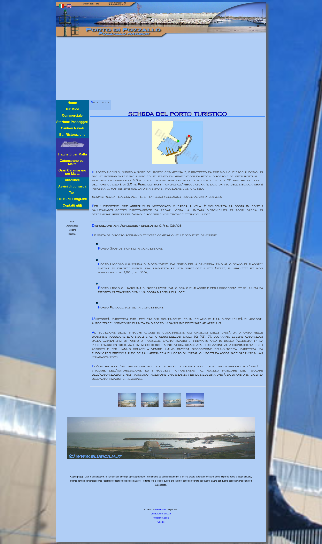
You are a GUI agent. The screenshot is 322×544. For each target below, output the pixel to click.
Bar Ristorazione (72, 134)
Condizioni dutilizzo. (161, 513)
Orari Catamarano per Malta (72, 172)
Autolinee (72, 180)
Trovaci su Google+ (161, 517)
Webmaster (160, 509)
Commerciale (72, 115)
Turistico (72, 109)
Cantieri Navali (72, 128)
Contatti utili (72, 205)
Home (72, 103)
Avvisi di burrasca (72, 186)
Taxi (72, 192)
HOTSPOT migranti (72, 199)
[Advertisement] (161, 69)
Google (161, 522)
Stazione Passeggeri (72, 122)
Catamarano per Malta (72, 162)
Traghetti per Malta (72, 154)
